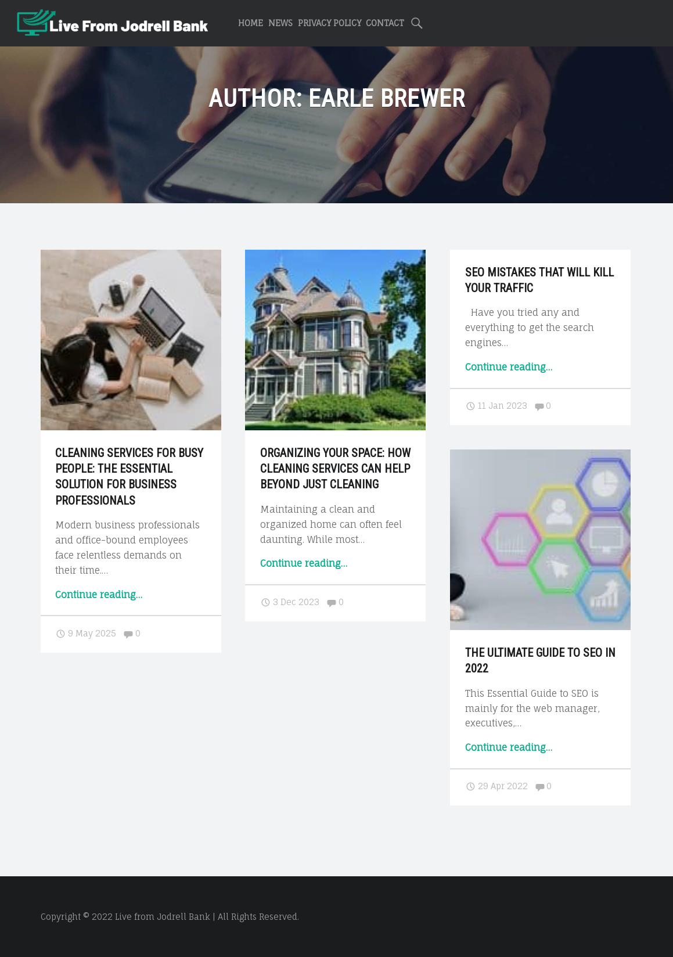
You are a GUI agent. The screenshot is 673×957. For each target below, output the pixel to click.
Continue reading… (98, 594)
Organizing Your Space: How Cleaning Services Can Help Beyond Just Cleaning (335, 469)
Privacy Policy (329, 23)
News (280, 23)
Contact (385, 23)
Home (250, 23)
